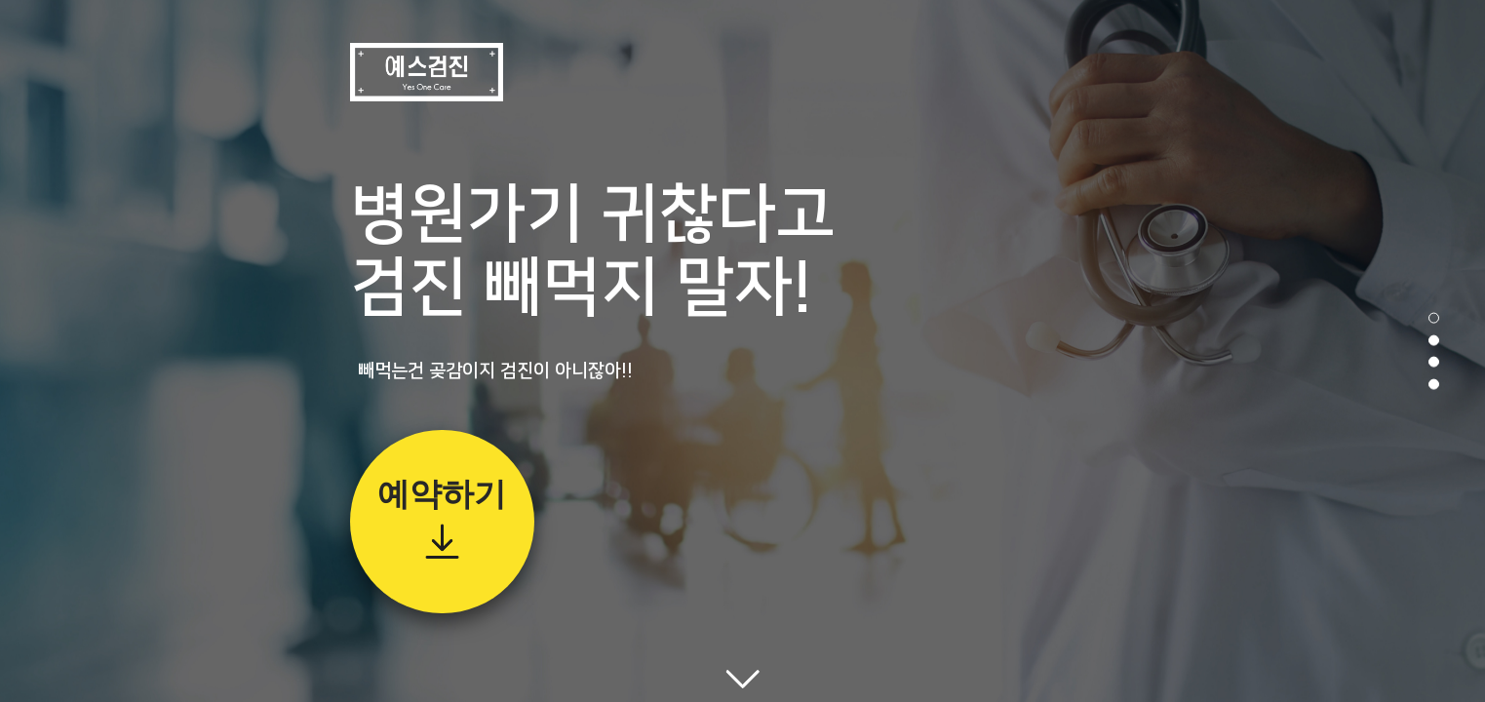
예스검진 (426, 72)
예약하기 (441, 494)
